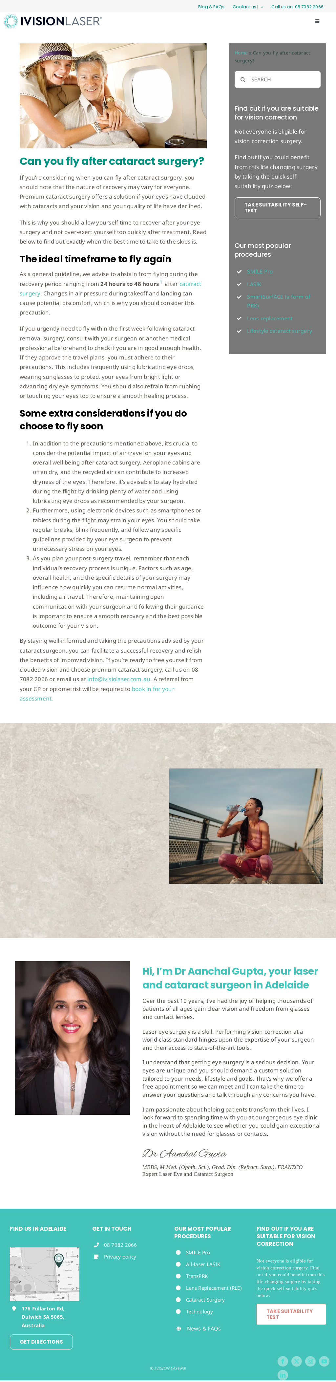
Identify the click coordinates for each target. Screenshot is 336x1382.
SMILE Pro (198, 1252)
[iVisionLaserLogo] (52, 16)
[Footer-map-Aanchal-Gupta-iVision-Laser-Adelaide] (44, 1250)
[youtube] (324, 1361)
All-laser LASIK (203, 1264)
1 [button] (161, 282)
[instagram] (310, 1361)
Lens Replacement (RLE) (214, 1288)
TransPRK (197, 1276)
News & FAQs (204, 1328)
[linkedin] (283, 1375)
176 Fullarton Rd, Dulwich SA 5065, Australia (43, 1316)
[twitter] (296, 1361)
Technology (200, 1311)
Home (241, 53)
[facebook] (283, 1361)
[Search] (243, 79)
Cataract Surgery (205, 1299)
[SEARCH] (278, 79)
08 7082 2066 (120, 1245)
